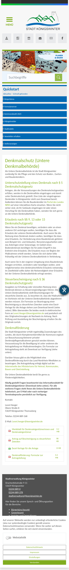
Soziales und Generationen (24, 515)
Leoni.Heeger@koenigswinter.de (28, 313)
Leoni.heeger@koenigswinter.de (27, 421)
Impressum (34, 552)
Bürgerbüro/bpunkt (20, 509)
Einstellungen (34, 557)
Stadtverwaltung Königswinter (20, 478)
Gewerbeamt (17, 512)
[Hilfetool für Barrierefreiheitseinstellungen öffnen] (64, 290)
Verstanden (34, 562)
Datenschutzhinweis (34, 547)
